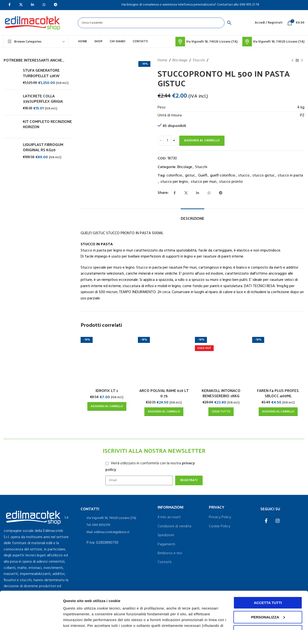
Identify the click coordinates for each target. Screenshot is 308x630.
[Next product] (302, 60)
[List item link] (115, 518)
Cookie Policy (219, 526)
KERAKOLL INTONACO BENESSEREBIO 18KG (221, 393)
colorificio (174, 175)
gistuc (190, 175)
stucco (244, 175)
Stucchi (199, 60)
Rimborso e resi (170, 553)
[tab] (192, 215)
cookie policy (213, 607)
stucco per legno (174, 182)
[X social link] (186, 193)
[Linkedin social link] (197, 193)
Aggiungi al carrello (202, 140)
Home (162, 60)
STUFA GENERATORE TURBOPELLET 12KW (41, 73)
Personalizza (74, 620)
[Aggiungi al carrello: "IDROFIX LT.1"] (106, 406)
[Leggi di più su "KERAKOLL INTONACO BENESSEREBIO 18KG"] (221, 411)
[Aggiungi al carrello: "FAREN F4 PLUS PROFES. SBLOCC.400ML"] (278, 411)
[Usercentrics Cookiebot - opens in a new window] (31, 620)
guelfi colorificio (222, 175)
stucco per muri (203, 182)
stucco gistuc (263, 175)
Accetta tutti (268, 567)
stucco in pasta (290, 175)
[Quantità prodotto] (167, 141)
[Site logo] (32, 23)
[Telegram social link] (220, 193)
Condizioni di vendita (174, 526)
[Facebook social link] (174, 193)
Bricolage (180, 60)
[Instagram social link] (277, 521)
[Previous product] (292, 60)
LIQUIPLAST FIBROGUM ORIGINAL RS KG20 (43, 147)
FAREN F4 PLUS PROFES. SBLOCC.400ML (278, 393)
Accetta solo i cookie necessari (267, 598)
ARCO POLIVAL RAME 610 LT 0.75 (164, 393)
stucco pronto (231, 182)
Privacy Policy (220, 517)
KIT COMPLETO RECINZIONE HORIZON (47, 124)
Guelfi (202, 175)
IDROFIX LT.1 (107, 390)
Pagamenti (166, 544)
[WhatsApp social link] (209, 193)
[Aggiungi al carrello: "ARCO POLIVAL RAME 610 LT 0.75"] (163, 411)
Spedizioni (166, 535)
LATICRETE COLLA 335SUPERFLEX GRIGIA (43, 98)
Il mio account (169, 517)
